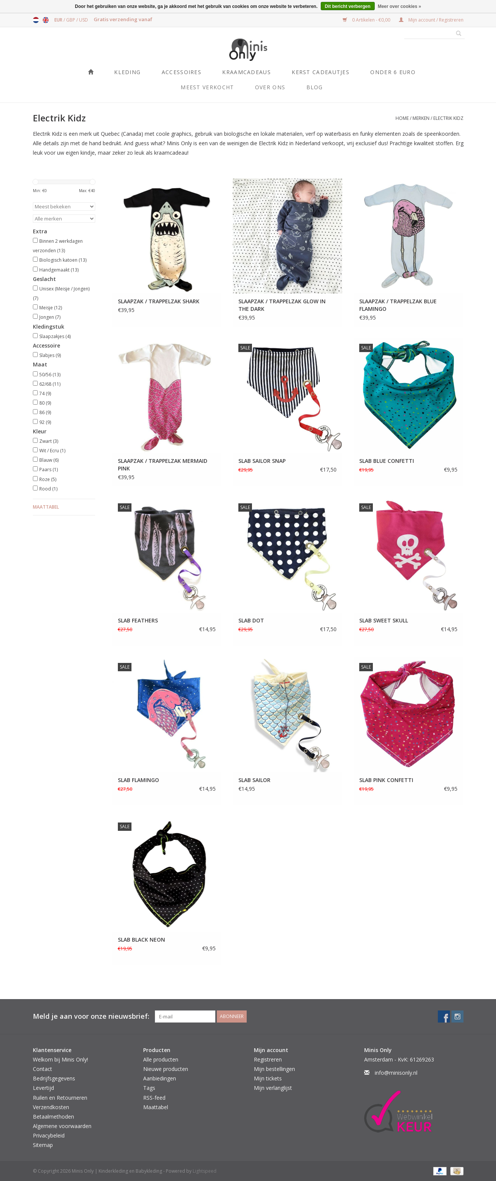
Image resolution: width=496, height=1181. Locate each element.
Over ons (270, 87)
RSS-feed (154, 1097)
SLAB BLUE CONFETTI (386, 460)
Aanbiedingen (159, 1078)
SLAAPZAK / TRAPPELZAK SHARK (158, 301)
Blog (314, 87)
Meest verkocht (207, 87)
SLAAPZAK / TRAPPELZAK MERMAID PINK (162, 464)
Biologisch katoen (63, 260)
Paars (48, 469)
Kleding (127, 72)
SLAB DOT (251, 620)
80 (45, 403)
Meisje (50, 307)
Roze (47, 479)
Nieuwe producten (165, 1068)
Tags (149, 1087)
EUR (58, 20)
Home (402, 118)
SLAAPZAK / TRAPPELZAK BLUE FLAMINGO (398, 305)
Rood (48, 489)
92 (45, 422)
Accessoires (181, 72)
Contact (42, 1068)
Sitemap (43, 1144)
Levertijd (43, 1087)
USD (83, 20)
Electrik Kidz (448, 118)
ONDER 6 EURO (393, 72)
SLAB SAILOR (254, 780)
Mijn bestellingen (274, 1068)
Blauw (49, 460)
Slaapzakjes (55, 336)
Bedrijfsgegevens (54, 1078)
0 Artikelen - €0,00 (367, 20)
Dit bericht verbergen (348, 6)
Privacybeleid (49, 1135)
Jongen (49, 317)
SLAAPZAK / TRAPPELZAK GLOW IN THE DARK (282, 305)
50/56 (49, 374)
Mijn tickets (268, 1078)
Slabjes (50, 355)
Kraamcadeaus (246, 72)
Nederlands (36, 20)
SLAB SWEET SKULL (383, 620)
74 (45, 393)
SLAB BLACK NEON (141, 939)
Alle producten (160, 1059)
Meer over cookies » (399, 6)
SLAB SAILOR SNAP (262, 460)
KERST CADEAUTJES (320, 72)
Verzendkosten (51, 1107)
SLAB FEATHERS (138, 620)
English (46, 20)
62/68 (49, 384)
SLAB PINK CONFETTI (386, 780)
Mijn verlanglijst (273, 1087)
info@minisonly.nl (396, 1072)
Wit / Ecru (52, 450)
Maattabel (46, 507)
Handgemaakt (59, 270)
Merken (421, 118)
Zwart (48, 441)
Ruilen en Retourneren (60, 1097)
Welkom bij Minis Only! (60, 1059)
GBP (71, 20)
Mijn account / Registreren (431, 20)
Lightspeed (204, 1171)
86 (45, 412)
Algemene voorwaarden (62, 1126)
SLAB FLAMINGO (138, 780)
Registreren (268, 1059)
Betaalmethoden (53, 1116)
